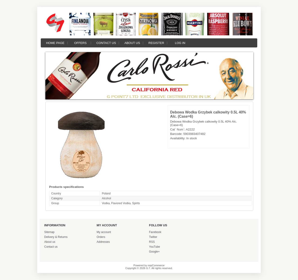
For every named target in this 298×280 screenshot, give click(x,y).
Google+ (154, 251)
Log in (180, 43)
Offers (80, 43)
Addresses (103, 241)
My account (104, 232)
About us (132, 43)
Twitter (153, 237)
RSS (152, 241)
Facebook (155, 232)
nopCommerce (156, 265)
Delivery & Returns (56, 237)
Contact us (106, 43)
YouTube (154, 246)
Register (156, 43)
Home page (55, 43)
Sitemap (49, 232)
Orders (101, 237)
